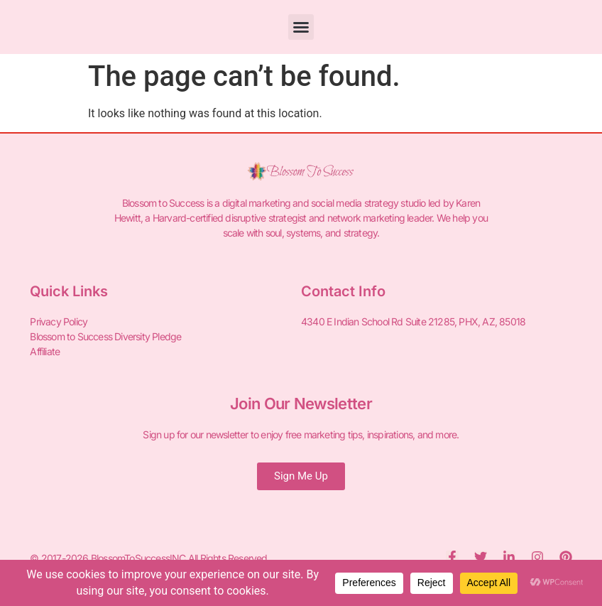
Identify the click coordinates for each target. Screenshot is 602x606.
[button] (301, 27)
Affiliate (45, 351)
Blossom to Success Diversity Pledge (105, 336)
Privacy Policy (58, 321)
